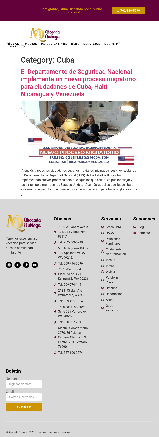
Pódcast (13, 44)
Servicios (91, 44)
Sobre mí (112, 44)
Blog (75, 44)
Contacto (16, 46)
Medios (31, 44)
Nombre (11, 378)
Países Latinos (54, 44)
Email (10, 391)
